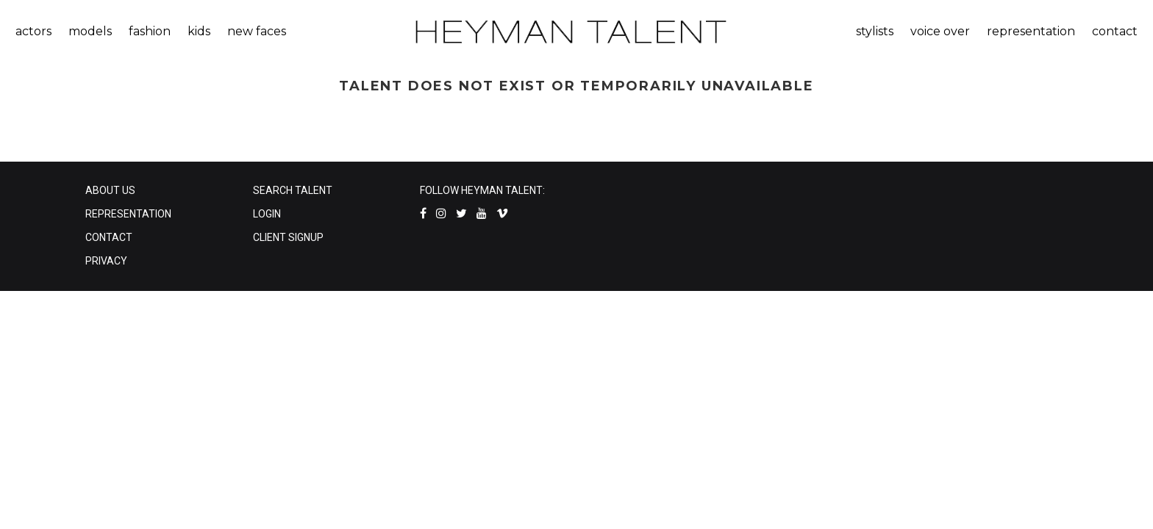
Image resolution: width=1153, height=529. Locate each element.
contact (1115, 31)
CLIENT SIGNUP (288, 237)
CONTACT (108, 237)
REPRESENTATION (128, 214)
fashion (150, 31)
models (90, 31)
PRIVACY (106, 261)
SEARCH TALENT (292, 190)
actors (33, 31)
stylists (874, 31)
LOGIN (267, 214)
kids (199, 31)
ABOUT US (110, 190)
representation (1031, 31)
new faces (256, 31)
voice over (940, 31)
